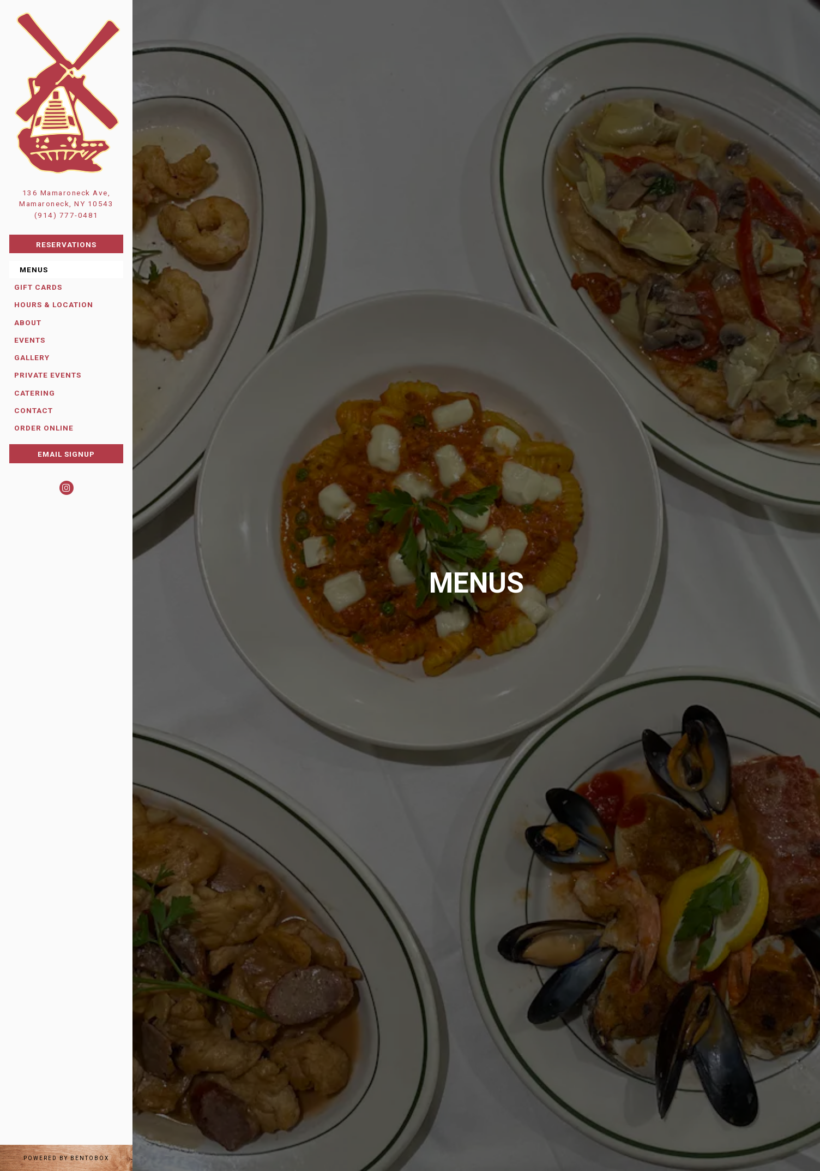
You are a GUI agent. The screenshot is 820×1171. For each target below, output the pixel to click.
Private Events (47, 375)
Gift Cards (40, 286)
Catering (34, 393)
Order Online (44, 427)
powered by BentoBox (77, 1157)
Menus (34, 269)
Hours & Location (53, 304)
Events (29, 340)
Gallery (32, 357)
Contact (33, 410)
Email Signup (66, 454)
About (27, 322)
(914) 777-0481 (66, 215)
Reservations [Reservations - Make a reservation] (66, 244)
